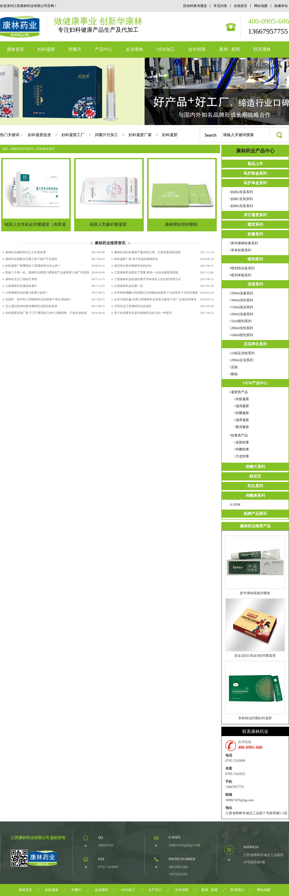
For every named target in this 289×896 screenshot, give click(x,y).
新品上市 (255, 164)
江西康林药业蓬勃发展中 (21, 286)
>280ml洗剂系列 (241, 328)
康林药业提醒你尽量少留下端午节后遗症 (31, 259)
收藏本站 (281, 6)
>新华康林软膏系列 (243, 243)
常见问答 (220, 6)
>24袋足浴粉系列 (242, 353)
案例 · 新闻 (229, 49)
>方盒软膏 (241, 456)
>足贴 (233, 367)
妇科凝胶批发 (39, 135)
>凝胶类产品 (238, 392)
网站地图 (261, 6)
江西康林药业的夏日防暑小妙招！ (27, 292)
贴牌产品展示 (255, 513)
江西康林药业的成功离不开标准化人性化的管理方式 (147, 279)
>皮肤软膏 (241, 442)
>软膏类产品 (238, 435)
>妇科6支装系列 (241, 206)
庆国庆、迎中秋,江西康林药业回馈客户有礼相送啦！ (38, 299)
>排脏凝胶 (241, 399)
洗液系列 (255, 284)
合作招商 (197, 49)
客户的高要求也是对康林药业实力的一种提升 (143, 313)
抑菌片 (74, 49)
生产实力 (155, 890)
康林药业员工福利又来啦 (21, 279)
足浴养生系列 (255, 344)
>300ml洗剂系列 (241, 300)
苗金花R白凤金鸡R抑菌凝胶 (255, 655)
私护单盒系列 (255, 183)
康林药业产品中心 (22, 149)
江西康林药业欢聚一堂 (128, 286)
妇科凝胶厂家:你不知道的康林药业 (136, 259)
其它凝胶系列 (255, 215)
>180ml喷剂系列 (241, 335)
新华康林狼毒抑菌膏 (255, 593)
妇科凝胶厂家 (140, 135)
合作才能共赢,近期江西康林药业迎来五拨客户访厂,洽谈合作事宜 (155, 299)
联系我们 (237, 890)
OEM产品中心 (255, 383)
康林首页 (15, 49)
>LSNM (234, 504)
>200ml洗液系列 (241, 293)
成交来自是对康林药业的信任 (133, 265)
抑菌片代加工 (106, 135)
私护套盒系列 (45, 149)
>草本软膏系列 (240, 250)
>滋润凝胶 (241, 406)
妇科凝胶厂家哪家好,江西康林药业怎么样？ (33, 265)
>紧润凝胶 (241, 427)
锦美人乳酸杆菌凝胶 (108, 224)
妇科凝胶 (46, 49)
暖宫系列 (255, 224)
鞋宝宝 (255, 476)
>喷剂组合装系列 (242, 268)
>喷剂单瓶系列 (240, 275)
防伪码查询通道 (195, 6)
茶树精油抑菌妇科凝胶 (255, 718)
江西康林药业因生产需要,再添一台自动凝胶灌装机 (146, 272)
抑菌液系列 (255, 495)
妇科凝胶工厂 (73, 135)
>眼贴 (233, 374)
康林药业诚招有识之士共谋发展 (25, 252)
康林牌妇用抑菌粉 (181, 224)
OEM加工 (166, 49)
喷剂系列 (255, 259)
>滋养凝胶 (241, 420)
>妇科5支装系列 (241, 199)
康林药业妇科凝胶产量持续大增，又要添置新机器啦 (147, 252)
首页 (5, 149)
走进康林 (134, 49)
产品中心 (103, 49)
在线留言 (241, 6)
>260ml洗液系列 (241, 314)
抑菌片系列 (255, 467)
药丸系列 (255, 486)
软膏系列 (255, 234)
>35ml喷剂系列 (240, 321)
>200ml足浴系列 (241, 360)
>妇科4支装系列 (241, 192)
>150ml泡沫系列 (241, 307)
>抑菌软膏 (241, 449)
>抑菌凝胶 (241, 413)
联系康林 (262, 49)
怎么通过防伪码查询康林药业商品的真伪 (31, 306)
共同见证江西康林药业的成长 (133, 306)
